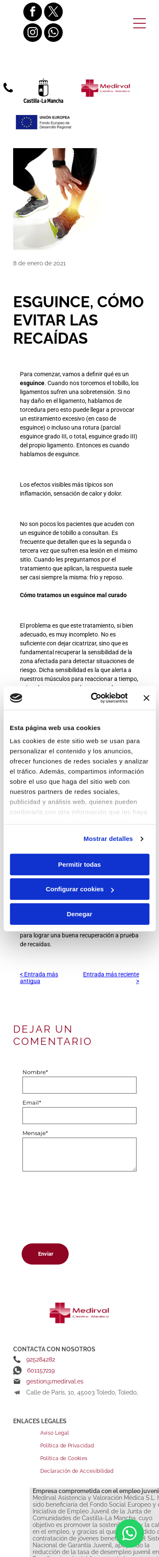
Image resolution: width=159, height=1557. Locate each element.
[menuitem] (93, 1433)
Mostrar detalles (108, 839)
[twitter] (53, 13)
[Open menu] (139, 23)
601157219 (41, 1370)
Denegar (79, 914)
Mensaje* (35, 1133)
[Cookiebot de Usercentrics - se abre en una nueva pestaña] (95, 698)
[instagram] (32, 33)
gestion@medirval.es (55, 1381)
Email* (31, 1102)
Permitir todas (79, 864)
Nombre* (35, 1072)
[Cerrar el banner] (146, 698)
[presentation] (57, 1204)
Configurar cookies (80, 889)
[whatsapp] (53, 33)
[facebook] (32, 13)
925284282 (40, 1359)
